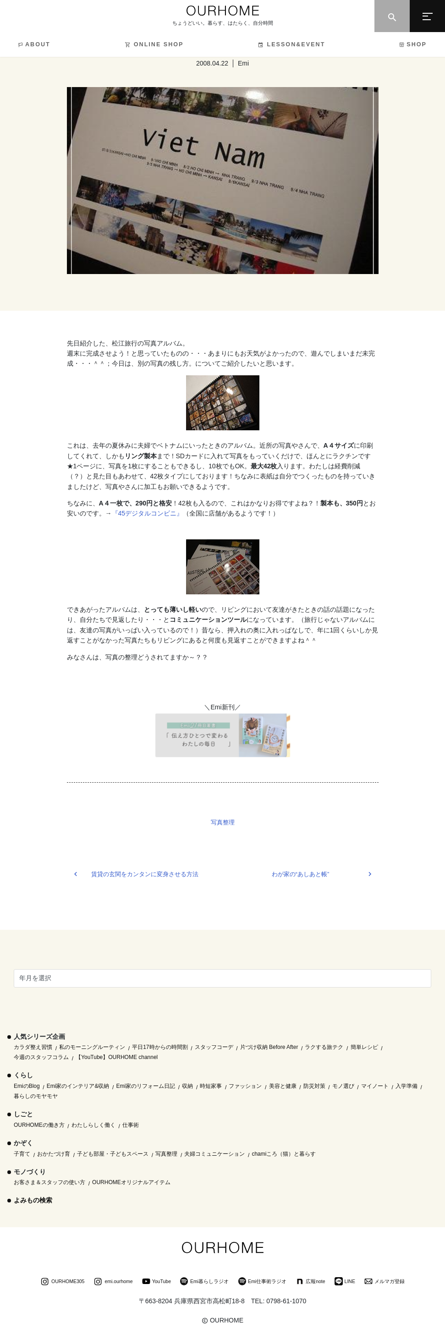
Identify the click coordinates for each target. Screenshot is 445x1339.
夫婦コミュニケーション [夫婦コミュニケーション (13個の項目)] (214, 1154)
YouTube (156, 1282)
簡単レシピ (364, 1047)
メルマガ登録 (384, 1282)
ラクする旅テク (324, 1047)
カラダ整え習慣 (33, 1047)
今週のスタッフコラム (41, 1057)
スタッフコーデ (214, 1047)
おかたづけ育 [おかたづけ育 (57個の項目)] (53, 1154)
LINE (345, 1282)
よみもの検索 (33, 1200)
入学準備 (407, 1086)
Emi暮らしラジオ (204, 1282)
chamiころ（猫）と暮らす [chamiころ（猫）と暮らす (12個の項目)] (284, 1154)
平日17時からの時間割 (159, 1047)
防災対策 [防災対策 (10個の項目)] (314, 1086)
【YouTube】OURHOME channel (117, 1057)
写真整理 (223, 822)
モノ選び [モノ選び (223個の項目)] (343, 1086)
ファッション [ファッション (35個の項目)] (245, 1086)
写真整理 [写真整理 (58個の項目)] (166, 1154)
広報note (310, 1282)
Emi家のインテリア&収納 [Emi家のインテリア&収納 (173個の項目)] (78, 1086)
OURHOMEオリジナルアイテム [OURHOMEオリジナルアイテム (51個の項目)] (131, 1182)
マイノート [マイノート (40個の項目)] (375, 1086)
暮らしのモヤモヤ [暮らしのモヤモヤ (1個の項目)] (36, 1096)
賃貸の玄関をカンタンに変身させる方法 (144, 874)
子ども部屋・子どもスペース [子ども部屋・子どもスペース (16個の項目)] (112, 1154)
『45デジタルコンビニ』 (147, 513)
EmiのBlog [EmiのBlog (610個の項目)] (27, 1086)
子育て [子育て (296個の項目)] (22, 1154)
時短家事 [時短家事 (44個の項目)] (211, 1086)
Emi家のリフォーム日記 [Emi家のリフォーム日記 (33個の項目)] (146, 1086)
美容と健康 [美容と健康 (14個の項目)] (283, 1086)
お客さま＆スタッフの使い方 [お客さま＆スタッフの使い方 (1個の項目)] (49, 1182)
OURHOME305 (62, 1282)
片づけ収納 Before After (269, 1047)
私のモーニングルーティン (92, 1047)
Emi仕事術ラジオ (262, 1282)
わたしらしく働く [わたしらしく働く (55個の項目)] (93, 1125)
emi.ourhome (112, 1282)
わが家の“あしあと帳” (300, 874)
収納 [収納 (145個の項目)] (187, 1086)
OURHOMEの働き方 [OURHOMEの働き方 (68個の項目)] (39, 1125)
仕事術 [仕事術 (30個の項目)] (130, 1125)
